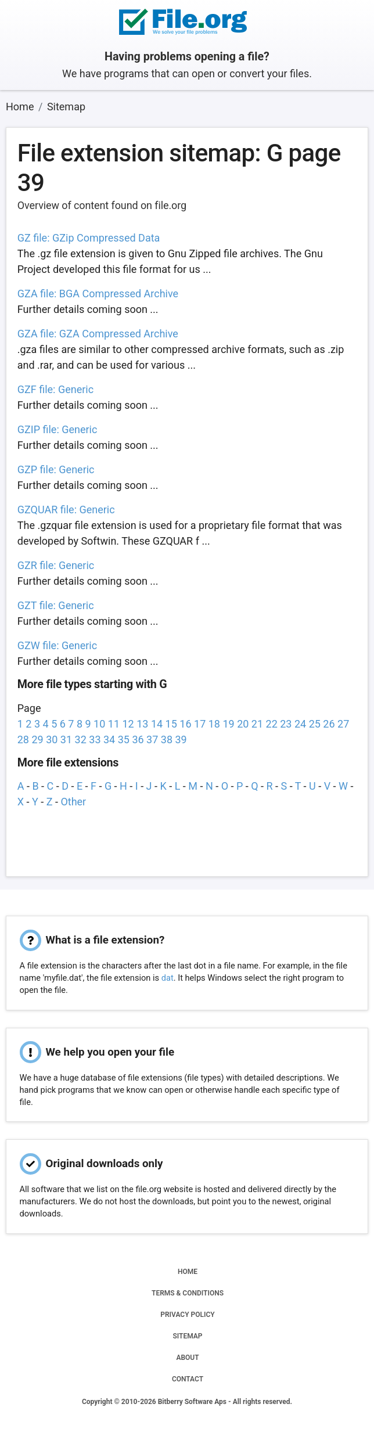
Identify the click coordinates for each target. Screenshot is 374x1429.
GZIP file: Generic (57, 429)
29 (37, 739)
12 (128, 724)
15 (171, 724)
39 (180, 739)
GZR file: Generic (56, 565)
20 (243, 724)
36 (137, 739)
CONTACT (187, 1379)
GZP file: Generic (56, 469)
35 (124, 739)
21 (257, 724)
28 (23, 739)
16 (185, 724)
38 (166, 739)
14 (157, 724)
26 (329, 724)
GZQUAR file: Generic (66, 509)
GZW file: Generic (57, 645)
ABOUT (187, 1358)
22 (272, 724)
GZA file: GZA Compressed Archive (97, 333)
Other (73, 802)
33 (94, 739)
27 (343, 724)
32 (81, 739)
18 (214, 724)
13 (142, 724)
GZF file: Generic (55, 389)
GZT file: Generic (55, 605)
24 (300, 724)
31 (66, 739)
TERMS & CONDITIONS (188, 1293)
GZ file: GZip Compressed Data (88, 238)
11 (114, 724)
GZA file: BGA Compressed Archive (97, 293)
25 (315, 724)
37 (152, 739)
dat (167, 978)
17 (200, 724)
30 (51, 739)
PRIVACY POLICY (187, 1315)
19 (228, 724)
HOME (187, 1272)
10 (99, 724)
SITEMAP (187, 1336)
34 (109, 739)
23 (286, 724)
